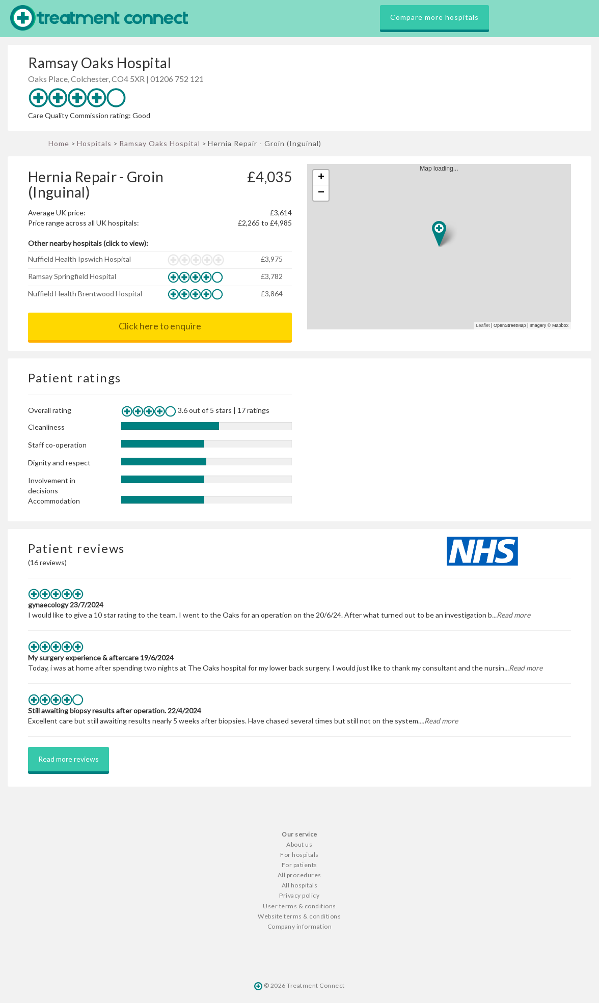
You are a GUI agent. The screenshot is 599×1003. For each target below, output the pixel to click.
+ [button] (321, 177)
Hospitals (94, 143)
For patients (299, 865)
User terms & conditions (299, 906)
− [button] (321, 193)
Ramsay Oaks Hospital (159, 143)
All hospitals (300, 885)
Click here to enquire (160, 325)
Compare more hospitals (434, 17)
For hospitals (299, 854)
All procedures (299, 875)
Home (58, 143)
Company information (299, 926)
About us (299, 844)
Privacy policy (299, 895)
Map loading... (443, 246)
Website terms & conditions (299, 916)
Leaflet (483, 325)
